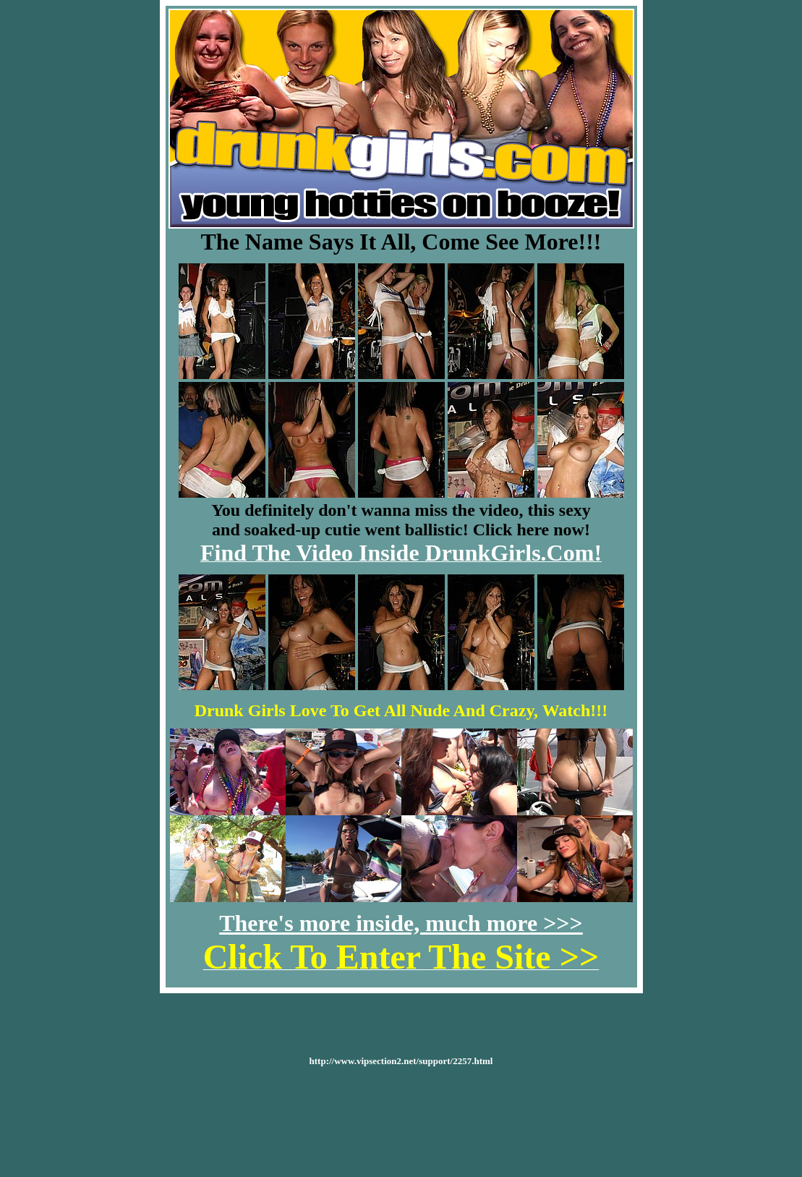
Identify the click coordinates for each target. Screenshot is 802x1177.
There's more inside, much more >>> (401, 923)
